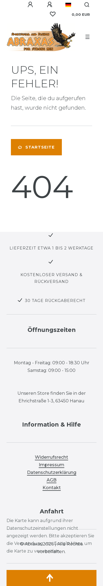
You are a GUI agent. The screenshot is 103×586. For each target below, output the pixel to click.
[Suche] (87, 5)
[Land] (68, 5)
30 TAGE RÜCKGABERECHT (55, 300)
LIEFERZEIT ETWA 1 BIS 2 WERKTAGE (51, 248)
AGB (51, 480)
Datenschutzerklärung (51, 472)
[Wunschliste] (52, 14)
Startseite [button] (36, 147)
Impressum (51, 464)
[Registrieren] (49, 4)
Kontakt (52, 487)
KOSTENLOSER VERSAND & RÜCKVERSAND (51, 278)
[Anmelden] (30, 4)
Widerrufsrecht (51, 457)
